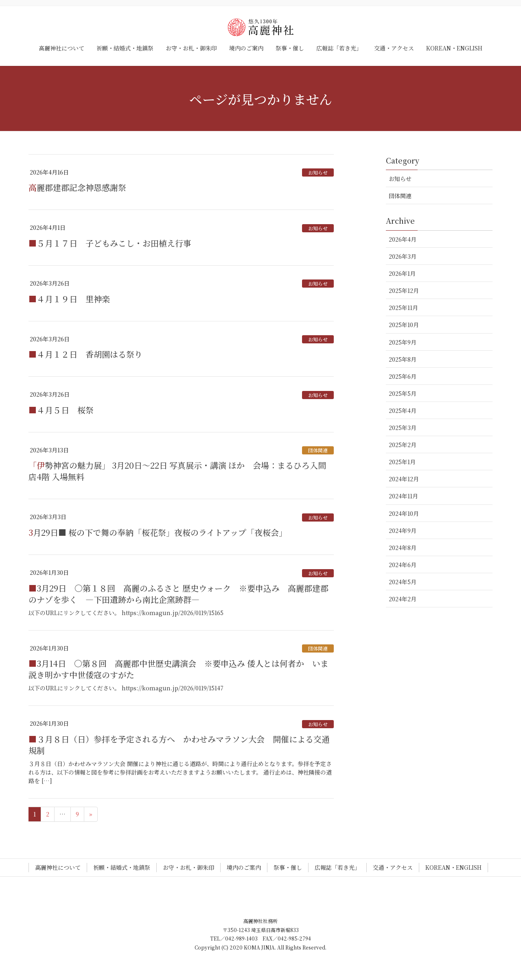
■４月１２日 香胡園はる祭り (85, 354)
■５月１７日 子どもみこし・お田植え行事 (109, 243)
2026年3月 (402, 256)
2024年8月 (402, 548)
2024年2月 (402, 599)
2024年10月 (404, 513)
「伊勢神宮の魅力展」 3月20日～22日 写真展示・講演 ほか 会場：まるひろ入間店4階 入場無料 (177, 470)
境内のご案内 (244, 867)
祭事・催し (288, 867)
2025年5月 (402, 393)
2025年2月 (402, 445)
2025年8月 (402, 359)
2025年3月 (402, 427)
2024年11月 (403, 496)
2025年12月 (404, 290)
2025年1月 (402, 462)
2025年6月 (402, 376)
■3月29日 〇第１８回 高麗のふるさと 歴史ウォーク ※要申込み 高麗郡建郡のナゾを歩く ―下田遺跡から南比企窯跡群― (178, 593)
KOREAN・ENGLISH (453, 867)
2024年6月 (402, 565)
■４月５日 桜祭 (61, 410)
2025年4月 (402, 410)
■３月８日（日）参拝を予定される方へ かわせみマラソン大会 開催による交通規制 (179, 744)
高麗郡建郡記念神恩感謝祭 (77, 187)
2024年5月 (402, 582)
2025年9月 (402, 342)
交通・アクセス (393, 867)
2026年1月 (402, 273)
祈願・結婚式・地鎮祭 (121, 867)
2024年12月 (404, 479)
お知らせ (318, 172)
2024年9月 (402, 530)
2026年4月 (402, 239)
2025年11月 (403, 307)
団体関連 (318, 450)
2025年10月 (404, 325)
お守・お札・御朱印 (188, 867)
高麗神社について (58, 867)
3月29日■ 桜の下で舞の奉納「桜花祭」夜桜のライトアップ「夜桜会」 (157, 532)
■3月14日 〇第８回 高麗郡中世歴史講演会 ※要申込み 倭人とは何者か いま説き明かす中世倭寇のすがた (178, 669)
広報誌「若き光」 (337, 867)
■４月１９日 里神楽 (69, 299)
